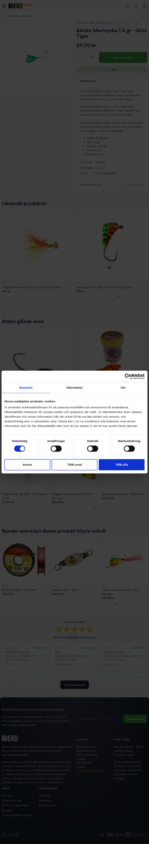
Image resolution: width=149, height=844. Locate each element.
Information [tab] (74, 387)
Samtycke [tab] (26, 387)
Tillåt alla (121, 464)
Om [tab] (123, 387)
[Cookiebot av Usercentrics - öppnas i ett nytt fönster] (128, 376)
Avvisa (27, 464)
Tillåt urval (74, 464)
